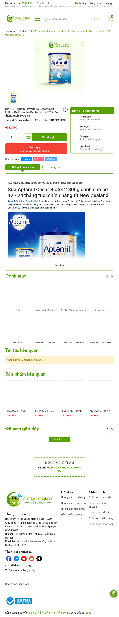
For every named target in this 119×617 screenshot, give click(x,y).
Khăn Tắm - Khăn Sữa (73, 343)
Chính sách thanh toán (101, 524)
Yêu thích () (43, 3)
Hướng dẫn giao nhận (73, 508)
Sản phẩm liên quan (25, 374)
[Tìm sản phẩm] (72, 19)
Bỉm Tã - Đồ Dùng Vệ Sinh (73, 310)
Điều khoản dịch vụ (71, 514)
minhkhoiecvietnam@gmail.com (38, 541)
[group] (59, 64)
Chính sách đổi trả (99, 512)
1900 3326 (20, 545)
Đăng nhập (95, 3)
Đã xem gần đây (22, 429)
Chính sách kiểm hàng (101, 518)
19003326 (27, 3)
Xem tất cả (60, 439)
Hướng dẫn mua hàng (73, 497)
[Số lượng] (11, 137)
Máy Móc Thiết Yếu (45, 343)
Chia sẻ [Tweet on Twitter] (50, 159)
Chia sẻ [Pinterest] (38, 159)
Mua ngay (34, 150)
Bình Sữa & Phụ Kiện (45, 310)
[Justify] (95, 19)
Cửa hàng (80, 3)
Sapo (88, 612)
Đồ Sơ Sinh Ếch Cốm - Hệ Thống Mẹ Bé (48, 612)
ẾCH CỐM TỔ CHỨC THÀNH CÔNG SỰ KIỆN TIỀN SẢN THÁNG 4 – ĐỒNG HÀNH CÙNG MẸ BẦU (65, 6)
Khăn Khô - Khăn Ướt (100, 343)
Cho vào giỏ (40, 137)
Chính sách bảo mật (100, 497)
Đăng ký (108, 3)
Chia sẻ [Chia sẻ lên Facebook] (26, 159)
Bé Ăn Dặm (100, 310)
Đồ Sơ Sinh (18, 343)
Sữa (18, 310)
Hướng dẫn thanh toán (73, 503)
